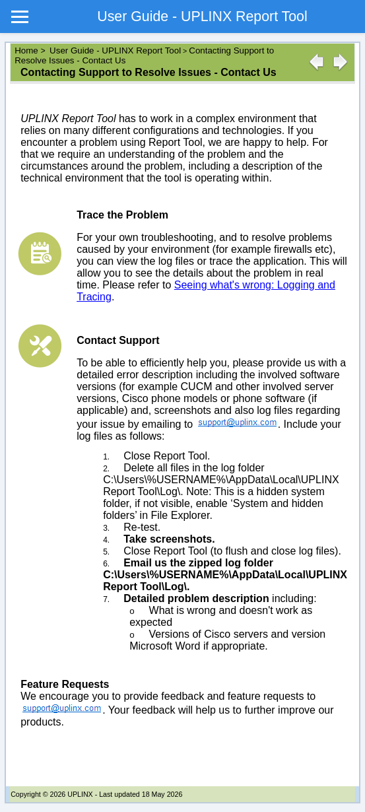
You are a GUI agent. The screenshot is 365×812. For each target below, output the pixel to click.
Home (27, 50)
